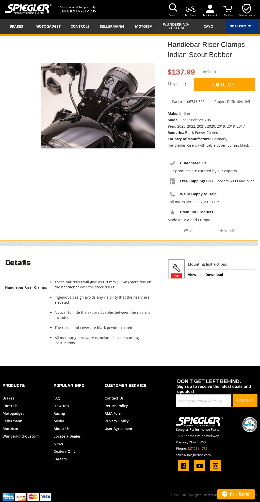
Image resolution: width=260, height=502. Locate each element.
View (192, 274)
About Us (62, 428)
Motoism (10, 428)
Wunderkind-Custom (21, 436)
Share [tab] (195, 231)
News (58, 443)
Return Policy (116, 405)
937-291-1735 (84, 11)
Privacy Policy (117, 421)
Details (18, 262)
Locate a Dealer (67, 436)
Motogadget (13, 413)
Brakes (8, 398)
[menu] (130, 26)
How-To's (61, 405)
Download (214, 274)
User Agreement (119, 428)
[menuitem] (18, 26)
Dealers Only (65, 451)
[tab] (18, 264)
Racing (59, 413)
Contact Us (114, 398)
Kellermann (12, 421)
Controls (10, 405)
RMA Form (113, 413)
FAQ (57, 398)
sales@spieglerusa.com (193, 455)
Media (59, 421)
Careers (60, 459)
